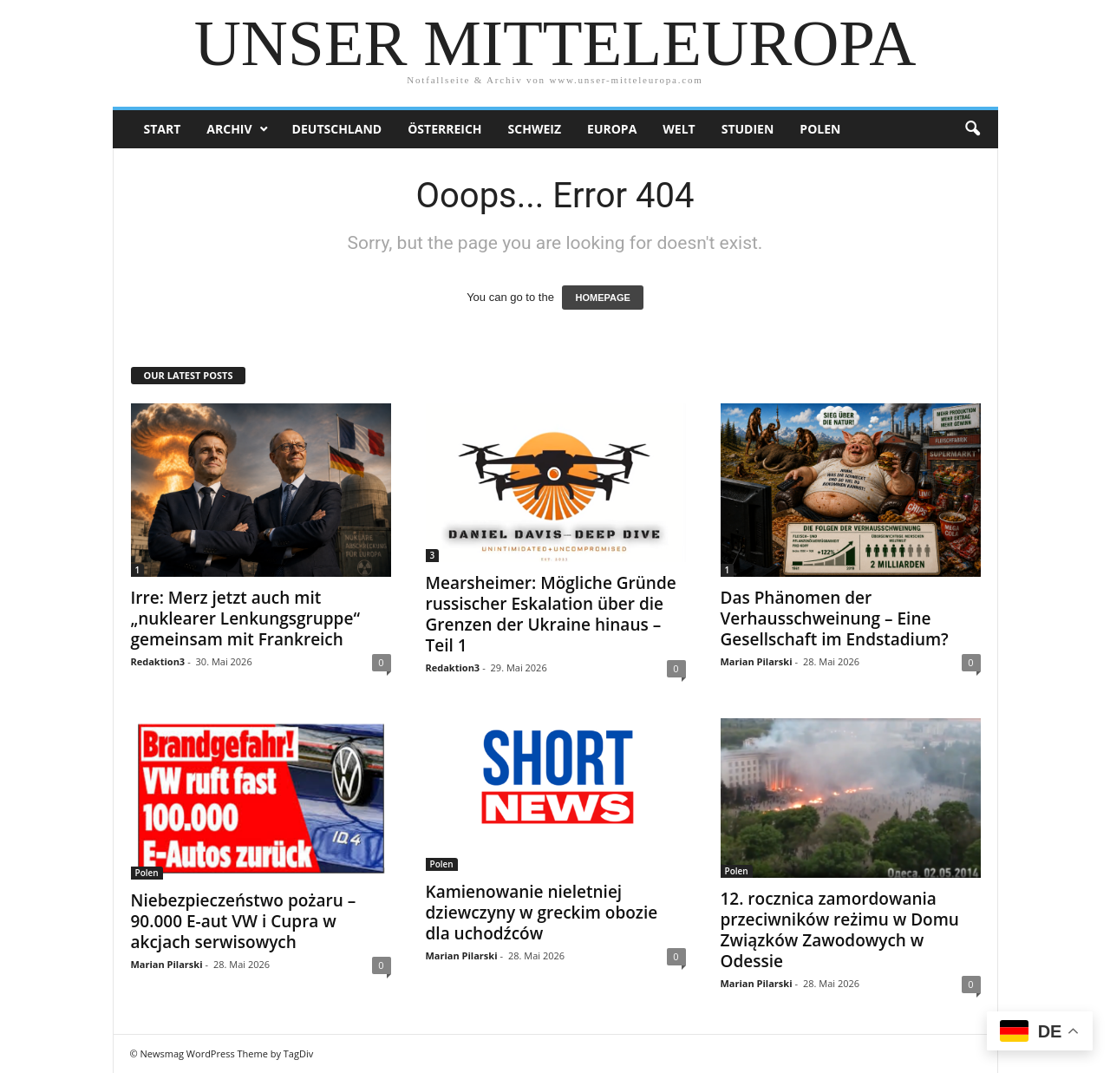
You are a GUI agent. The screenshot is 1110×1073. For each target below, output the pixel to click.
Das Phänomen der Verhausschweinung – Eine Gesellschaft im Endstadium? (835, 618)
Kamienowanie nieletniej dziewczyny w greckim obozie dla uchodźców (542, 912)
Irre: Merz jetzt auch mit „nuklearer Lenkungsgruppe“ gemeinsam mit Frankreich (245, 618)
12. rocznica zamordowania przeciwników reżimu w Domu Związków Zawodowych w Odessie (840, 929)
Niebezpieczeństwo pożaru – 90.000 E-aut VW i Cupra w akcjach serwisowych (243, 921)
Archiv (228, 129)
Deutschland (337, 129)
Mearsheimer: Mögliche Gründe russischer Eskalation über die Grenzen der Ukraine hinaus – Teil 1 (551, 614)
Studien (748, 129)
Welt (679, 129)
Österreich (444, 129)
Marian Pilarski (757, 661)
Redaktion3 (158, 661)
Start (162, 129)
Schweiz (534, 129)
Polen (820, 129)
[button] (972, 129)
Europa (612, 129)
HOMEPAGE (602, 297)
